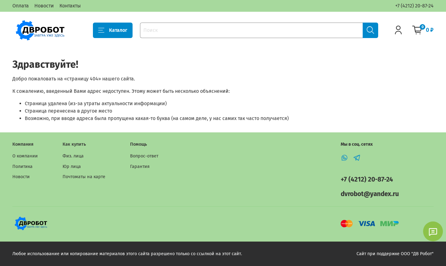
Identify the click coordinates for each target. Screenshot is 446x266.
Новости (44, 6)
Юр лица (72, 166)
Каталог (112, 30)
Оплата (20, 6)
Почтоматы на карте (84, 176)
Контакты (70, 6)
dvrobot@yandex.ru (370, 194)
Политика (22, 166)
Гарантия (140, 166)
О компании (25, 156)
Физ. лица (73, 156)
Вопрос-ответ (144, 156)
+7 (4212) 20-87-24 (414, 6)
